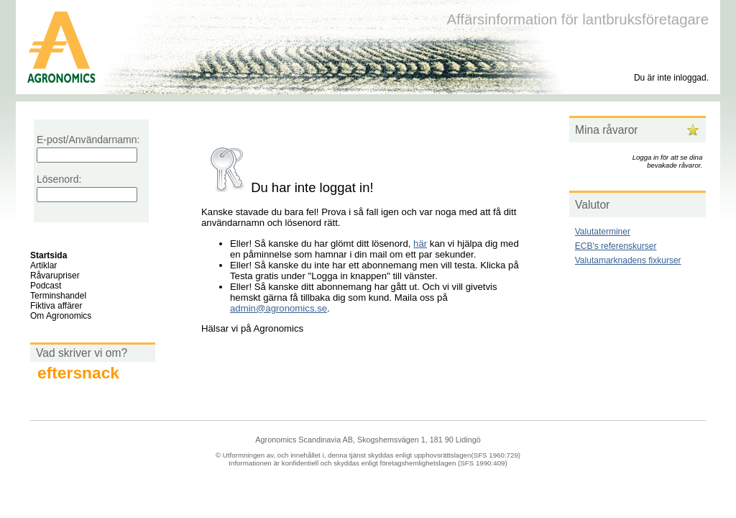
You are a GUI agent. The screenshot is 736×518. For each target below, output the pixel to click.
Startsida (48, 255)
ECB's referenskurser (616, 246)
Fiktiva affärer (56, 306)
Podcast (45, 286)
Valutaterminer (602, 232)
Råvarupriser (55, 276)
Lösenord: (59, 179)
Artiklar (43, 265)
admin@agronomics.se (278, 308)
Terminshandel (58, 296)
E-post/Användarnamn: (88, 139)
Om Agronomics (60, 316)
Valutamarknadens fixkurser (628, 260)
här (420, 243)
